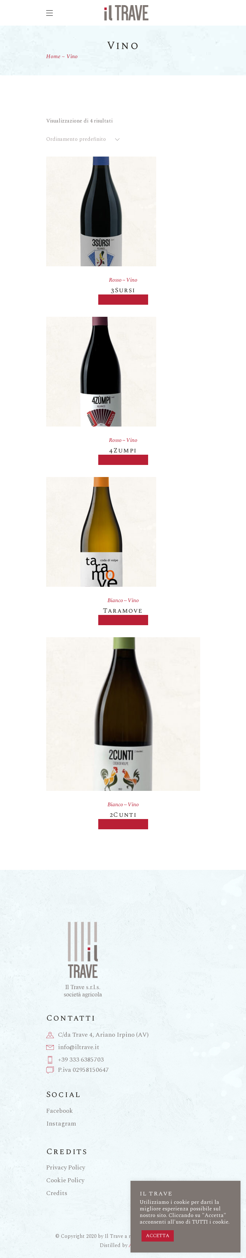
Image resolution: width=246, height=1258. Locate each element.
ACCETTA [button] (157, 1235)
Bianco (115, 600)
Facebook (59, 1111)
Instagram (61, 1124)
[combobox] (83, 139)
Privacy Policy (65, 1167)
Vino (131, 280)
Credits (56, 1193)
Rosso (115, 280)
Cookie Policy (65, 1180)
